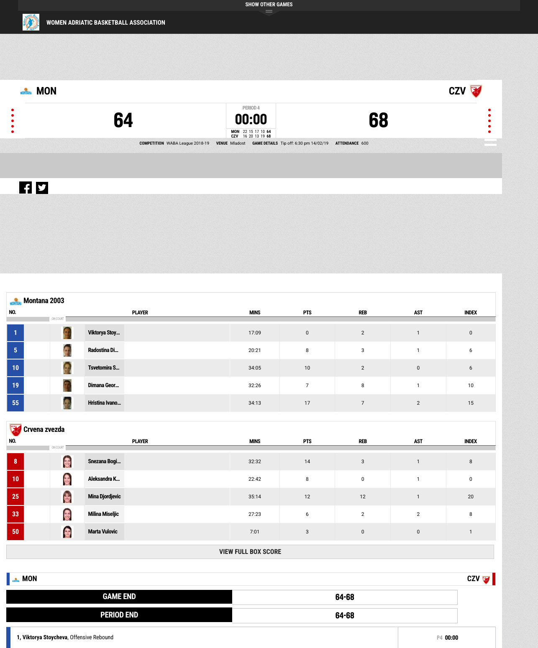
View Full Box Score (250, 552)
